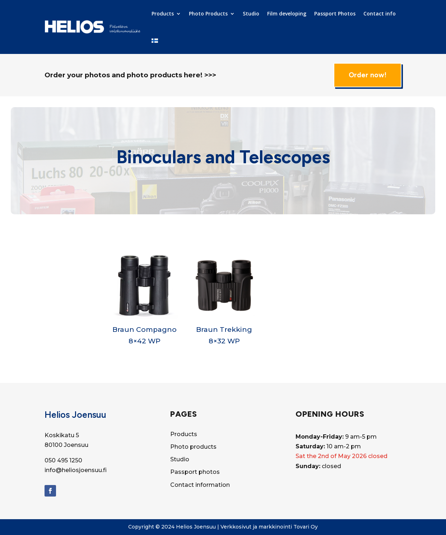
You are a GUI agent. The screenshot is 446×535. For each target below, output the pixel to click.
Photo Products (208, 13)
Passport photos (195, 471)
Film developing (286, 13)
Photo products (193, 446)
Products (163, 13)
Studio (251, 13)
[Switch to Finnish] (155, 40)
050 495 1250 (63, 460)
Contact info (379, 13)
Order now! (367, 75)
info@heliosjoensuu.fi (76, 470)
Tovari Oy (305, 526)
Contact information (200, 484)
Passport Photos (335, 13)
